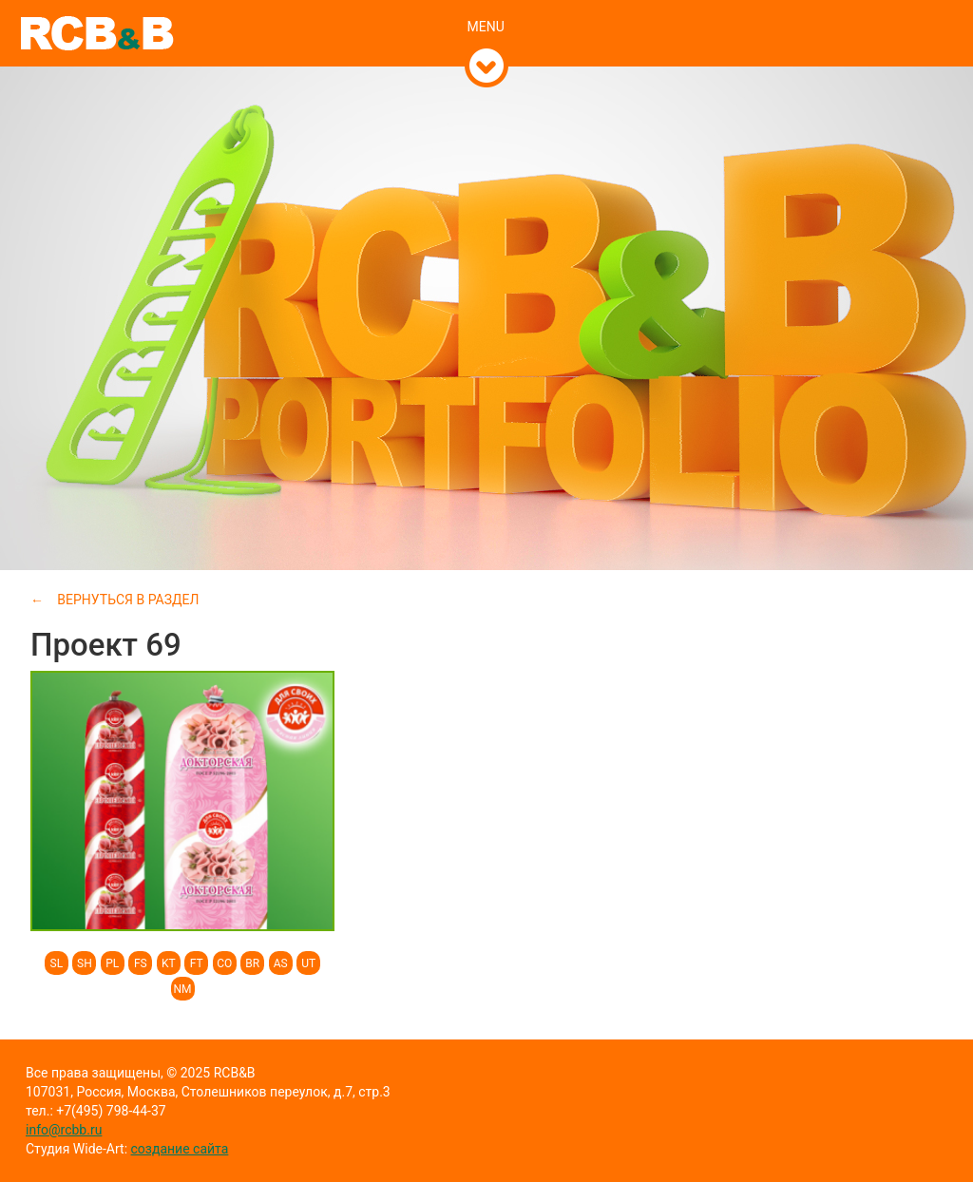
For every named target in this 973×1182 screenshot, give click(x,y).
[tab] (487, 6)
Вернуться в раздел (128, 599)
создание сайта (180, 1148)
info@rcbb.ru (64, 1129)
